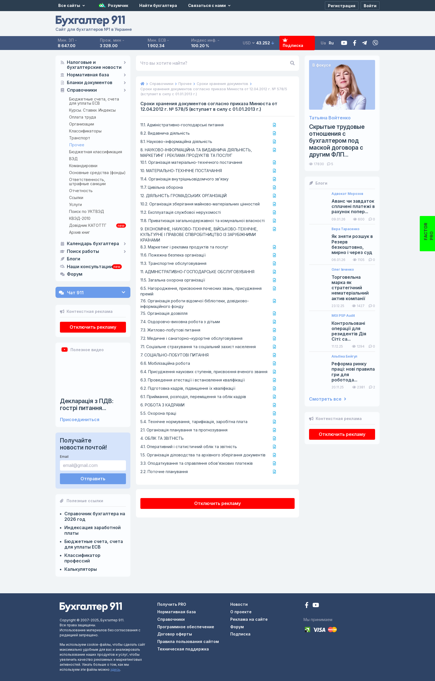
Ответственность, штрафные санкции (87, 181)
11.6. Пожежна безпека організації (173, 255)
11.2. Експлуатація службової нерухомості (180, 212)
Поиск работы (83, 251)
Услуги (75, 204)
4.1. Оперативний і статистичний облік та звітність (188, 446)
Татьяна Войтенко (330, 117)
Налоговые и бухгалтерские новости (94, 65)
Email (64, 456)
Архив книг (79, 232)
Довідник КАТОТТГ (88, 225)
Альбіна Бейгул (344, 356)
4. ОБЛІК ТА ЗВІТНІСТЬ (162, 438)
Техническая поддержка (183, 649)
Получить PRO (171, 604)
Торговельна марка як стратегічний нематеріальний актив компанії (350, 288)
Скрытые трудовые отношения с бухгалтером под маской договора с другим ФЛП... (337, 140)
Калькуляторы (80, 569)
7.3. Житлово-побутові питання (170, 330)
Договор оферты (174, 634)
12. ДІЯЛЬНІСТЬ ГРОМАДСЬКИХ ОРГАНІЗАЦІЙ (183, 195)
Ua (323, 43)
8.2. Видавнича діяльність (165, 133)
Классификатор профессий (82, 558)
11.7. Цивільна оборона (161, 187)
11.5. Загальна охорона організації (172, 280)
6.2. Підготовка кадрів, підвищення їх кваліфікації (187, 388)
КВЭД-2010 (79, 218)
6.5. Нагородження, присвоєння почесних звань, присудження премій (201, 291)
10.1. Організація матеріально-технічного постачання (191, 162)
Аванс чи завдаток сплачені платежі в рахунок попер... (353, 206)
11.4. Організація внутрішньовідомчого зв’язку (184, 179)
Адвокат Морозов (347, 194)
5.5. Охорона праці (158, 413)
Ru (331, 43)
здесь (115, 669)
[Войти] (370, 5)
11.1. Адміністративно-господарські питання (182, 124)
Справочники (82, 90)
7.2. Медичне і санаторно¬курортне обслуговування (191, 338)
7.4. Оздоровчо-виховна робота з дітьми (180, 321)
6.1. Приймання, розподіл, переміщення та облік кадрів (193, 396)
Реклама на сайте (249, 619)
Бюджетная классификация (95, 151)
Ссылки (76, 197)
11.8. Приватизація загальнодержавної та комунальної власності (202, 220)
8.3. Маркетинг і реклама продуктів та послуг (184, 247)
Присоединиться (79, 419)
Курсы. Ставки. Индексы (92, 110)
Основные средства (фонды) (97, 172)
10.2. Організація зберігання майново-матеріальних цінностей (200, 204)
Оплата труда (82, 117)
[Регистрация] (341, 5)
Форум (74, 274)
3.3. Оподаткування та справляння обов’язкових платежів (196, 463)
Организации (81, 124)
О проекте (241, 611)
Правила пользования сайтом (188, 641)
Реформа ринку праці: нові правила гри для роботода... (353, 372)
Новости (239, 604)
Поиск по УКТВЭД (86, 211)
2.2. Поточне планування (164, 471)
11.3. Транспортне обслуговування (173, 263)
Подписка (292, 43)
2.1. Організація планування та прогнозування (183, 430)
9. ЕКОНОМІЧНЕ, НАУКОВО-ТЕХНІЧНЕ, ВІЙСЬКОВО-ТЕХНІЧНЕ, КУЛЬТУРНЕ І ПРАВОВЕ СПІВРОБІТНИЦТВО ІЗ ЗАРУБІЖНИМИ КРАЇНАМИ (199, 234)
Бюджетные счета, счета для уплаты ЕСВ (94, 101)
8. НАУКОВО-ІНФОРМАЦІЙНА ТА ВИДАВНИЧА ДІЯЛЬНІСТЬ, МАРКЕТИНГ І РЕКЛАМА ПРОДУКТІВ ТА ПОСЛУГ (196, 152)
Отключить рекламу (93, 327)
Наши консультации (90, 266)
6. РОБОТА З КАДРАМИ (162, 405)
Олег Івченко (343, 270)
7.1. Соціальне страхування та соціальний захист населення (198, 346)
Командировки (83, 165)
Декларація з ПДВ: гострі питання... (86, 404)
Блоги (73, 259)
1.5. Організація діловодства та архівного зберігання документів (202, 455)
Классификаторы (85, 131)
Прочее (76, 144)
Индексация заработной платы (92, 530)
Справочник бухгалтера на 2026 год (94, 516)
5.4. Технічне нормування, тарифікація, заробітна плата (193, 421)
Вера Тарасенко (346, 229)
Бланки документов (89, 82)
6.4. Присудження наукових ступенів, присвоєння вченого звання (203, 371)
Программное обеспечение (185, 626)
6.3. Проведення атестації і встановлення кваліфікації (192, 380)
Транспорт (79, 137)
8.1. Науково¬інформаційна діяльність (176, 141)
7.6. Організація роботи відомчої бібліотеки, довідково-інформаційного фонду (194, 303)
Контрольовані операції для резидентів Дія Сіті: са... (349, 331)
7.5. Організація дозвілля (164, 313)
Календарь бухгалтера (93, 243)
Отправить (92, 478)
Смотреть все (327, 399)
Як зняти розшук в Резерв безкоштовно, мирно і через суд (352, 244)
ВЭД (73, 158)
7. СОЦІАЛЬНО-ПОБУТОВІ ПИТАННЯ (174, 355)
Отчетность (81, 190)
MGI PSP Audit (343, 316)
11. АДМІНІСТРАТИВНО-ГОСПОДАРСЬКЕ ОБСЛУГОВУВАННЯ (197, 271)
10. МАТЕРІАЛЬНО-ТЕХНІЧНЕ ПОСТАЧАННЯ (181, 170)
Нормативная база (88, 74)
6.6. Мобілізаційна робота (165, 363)
